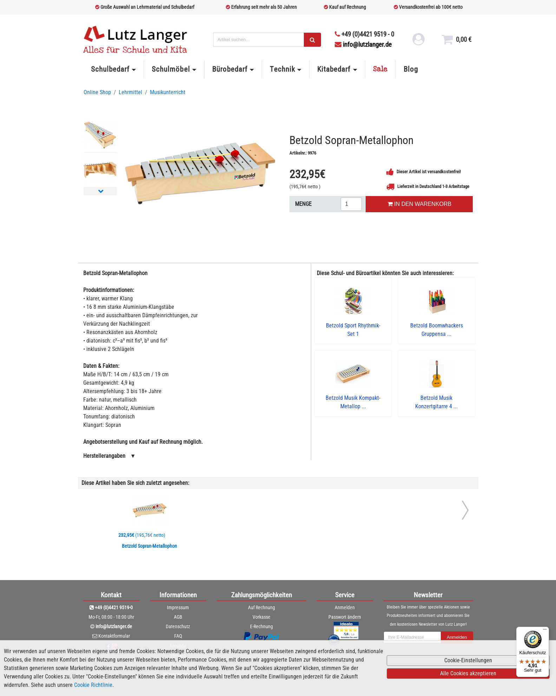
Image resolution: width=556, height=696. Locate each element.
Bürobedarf (230, 69)
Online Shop (97, 92)
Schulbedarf (110, 69)
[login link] (417, 42)
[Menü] (545, 631)
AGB (178, 617)
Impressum (178, 607)
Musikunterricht (167, 92)
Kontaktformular (114, 636)
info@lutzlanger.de (363, 44)
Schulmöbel (171, 69)
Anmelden (345, 607)
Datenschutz (178, 626)
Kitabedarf (334, 69)
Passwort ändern (344, 617)
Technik (282, 69)
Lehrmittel (130, 92)
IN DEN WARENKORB (419, 204)
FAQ (178, 636)
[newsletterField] (412, 637)
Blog (411, 69)
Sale (380, 69)
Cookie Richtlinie (93, 685)
